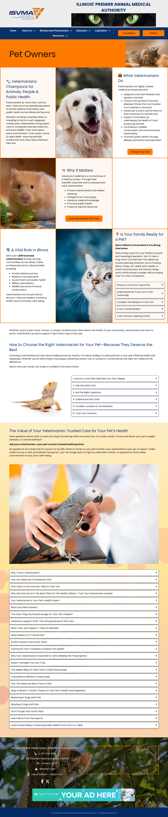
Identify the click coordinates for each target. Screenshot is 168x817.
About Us (27, 30)
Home (13, 30)
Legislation (101, 30)
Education (82, 30)
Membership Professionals (54, 30)
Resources (59, 35)
